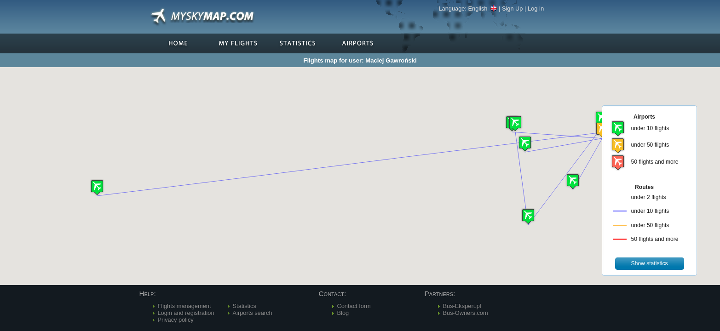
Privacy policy (176, 319)
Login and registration (186, 312)
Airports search (252, 312)
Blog (343, 312)
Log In (536, 8)
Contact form (354, 305)
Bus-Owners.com (465, 312)
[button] (528, 216)
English (482, 8)
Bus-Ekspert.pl (462, 305)
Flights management (184, 305)
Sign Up (512, 8)
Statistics (244, 305)
